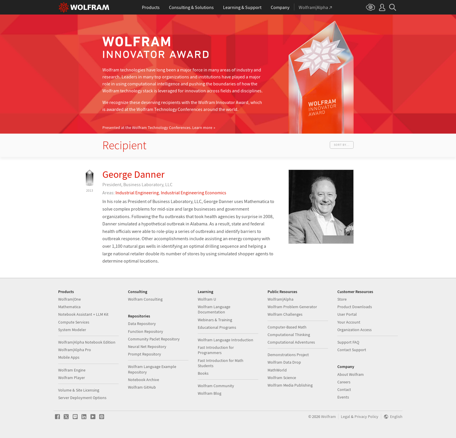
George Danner (133, 174)
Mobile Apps (68, 357)
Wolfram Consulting (145, 299)
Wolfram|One (69, 299)
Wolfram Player (71, 377)
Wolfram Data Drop (284, 362)
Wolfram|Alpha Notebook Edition (86, 342)
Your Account (348, 322)
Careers (343, 382)
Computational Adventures (291, 342)
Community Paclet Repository (154, 339)
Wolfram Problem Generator (292, 306)
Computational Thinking (289, 334)
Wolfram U (207, 299)
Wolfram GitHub (142, 387)
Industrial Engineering (137, 192)
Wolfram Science (282, 377)
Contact (344, 389)
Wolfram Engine (72, 370)
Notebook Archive (143, 379)
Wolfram (328, 416)
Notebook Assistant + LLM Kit (83, 314)
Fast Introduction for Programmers (216, 350)
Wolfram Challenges (285, 314)
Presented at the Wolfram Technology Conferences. (157, 127)
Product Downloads (354, 306)
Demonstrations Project (288, 354)
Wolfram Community (216, 385)
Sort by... (342, 145)
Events (343, 397)
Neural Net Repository (147, 346)
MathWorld (277, 370)
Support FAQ (348, 342)
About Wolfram (350, 374)
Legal (345, 416)
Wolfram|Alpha (280, 299)
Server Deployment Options (82, 397)
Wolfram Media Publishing (290, 385)
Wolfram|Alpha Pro (74, 349)
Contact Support (351, 349)
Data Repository (142, 323)
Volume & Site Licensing (78, 390)
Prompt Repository (144, 354)
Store (342, 299)
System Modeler (72, 329)
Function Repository (145, 331)
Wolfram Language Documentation (214, 309)
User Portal (347, 314)
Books (203, 373)
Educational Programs (217, 327)
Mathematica (69, 306)
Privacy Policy (366, 416)
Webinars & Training (215, 319)
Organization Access (354, 329)
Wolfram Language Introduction (225, 339)
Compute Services (73, 322)
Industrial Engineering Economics (193, 192)
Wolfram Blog (209, 393)
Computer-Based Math (287, 327)
